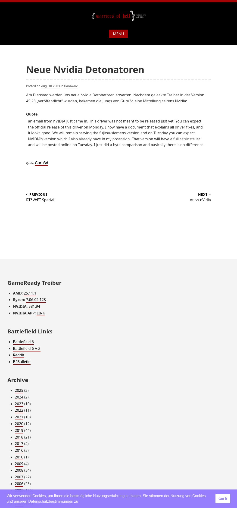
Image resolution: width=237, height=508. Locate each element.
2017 (19, 443)
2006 (19, 483)
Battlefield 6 (23, 341)
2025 (19, 390)
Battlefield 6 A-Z (27, 348)
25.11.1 (30, 293)
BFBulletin (22, 361)
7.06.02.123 (36, 299)
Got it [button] (222, 499)
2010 (19, 457)
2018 (19, 437)
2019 (19, 430)
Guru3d (41, 162)
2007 (19, 477)
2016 (19, 450)
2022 (19, 410)
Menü (118, 33)
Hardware (71, 86)
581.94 (34, 306)
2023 (19, 403)
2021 (19, 417)
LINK (41, 313)
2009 (19, 463)
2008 (19, 470)
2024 (19, 397)
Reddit (18, 354)
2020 (19, 423)
